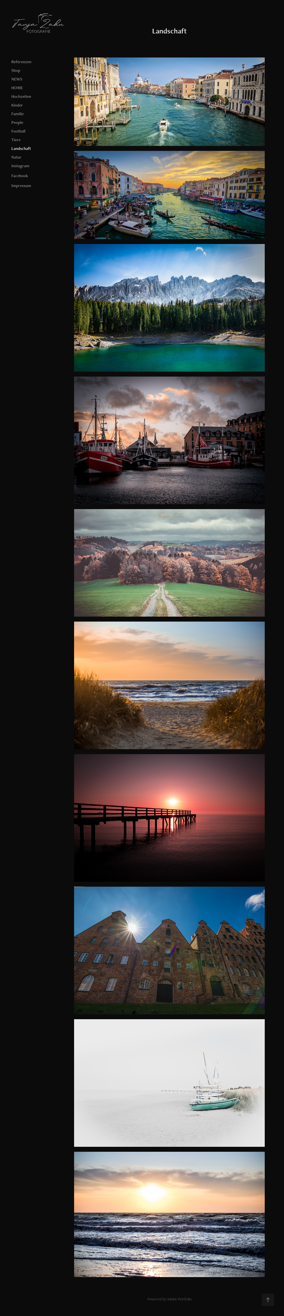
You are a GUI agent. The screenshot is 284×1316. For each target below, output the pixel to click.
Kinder (17, 105)
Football (18, 131)
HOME (17, 87)
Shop (15, 70)
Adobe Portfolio (179, 1299)
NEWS (16, 79)
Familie (17, 113)
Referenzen (21, 61)
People (17, 122)
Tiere (15, 139)
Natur (16, 157)
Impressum (21, 185)
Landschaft (21, 148)
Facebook (19, 175)
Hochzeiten (21, 96)
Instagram (20, 165)
